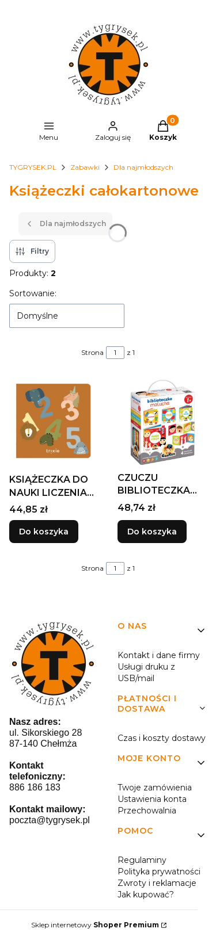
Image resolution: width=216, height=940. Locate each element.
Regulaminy (142, 860)
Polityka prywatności (159, 871)
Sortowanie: (32, 293)
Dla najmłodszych (143, 167)
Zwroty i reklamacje (157, 883)
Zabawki (85, 167)
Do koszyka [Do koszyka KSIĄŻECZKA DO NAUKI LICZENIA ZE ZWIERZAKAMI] (44, 532)
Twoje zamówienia (155, 787)
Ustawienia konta (152, 799)
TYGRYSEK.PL (32, 167)
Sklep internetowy (95, 924)
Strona (92, 352)
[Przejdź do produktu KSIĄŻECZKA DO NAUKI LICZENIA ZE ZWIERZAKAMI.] (54, 423)
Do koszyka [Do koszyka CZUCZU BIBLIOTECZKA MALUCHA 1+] (152, 532)
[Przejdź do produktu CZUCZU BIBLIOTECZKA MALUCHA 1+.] (162, 422)
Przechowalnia (147, 810)
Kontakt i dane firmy (159, 655)
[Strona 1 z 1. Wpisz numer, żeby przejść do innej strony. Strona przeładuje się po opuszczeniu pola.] (115, 352)
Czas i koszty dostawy (162, 738)
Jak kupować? (146, 894)
